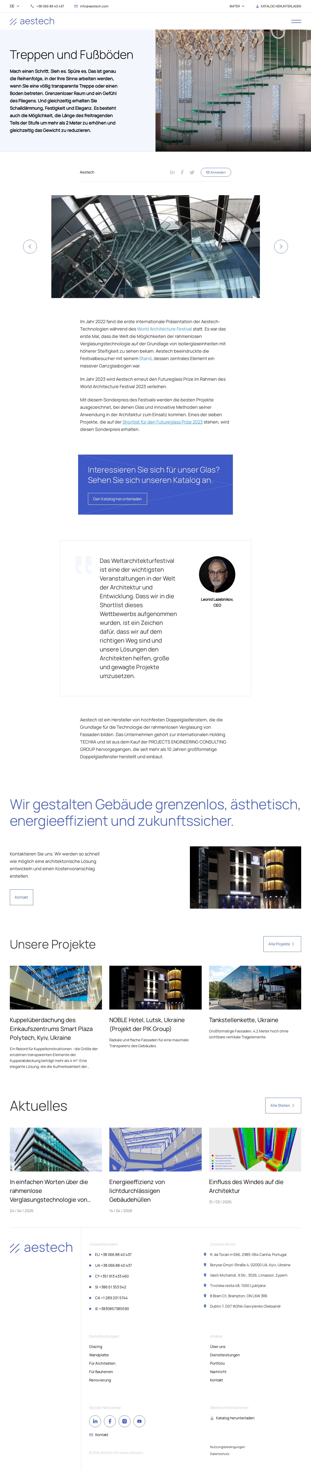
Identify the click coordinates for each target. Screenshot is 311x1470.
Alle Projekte (282, 944)
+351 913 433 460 (112, 1276)
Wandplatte (99, 1355)
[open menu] (296, 21)
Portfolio (217, 1363)
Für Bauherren (101, 1371)
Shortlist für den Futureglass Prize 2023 (163, 422)
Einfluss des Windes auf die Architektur (246, 1186)
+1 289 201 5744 (111, 1297)
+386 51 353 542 (110, 1287)
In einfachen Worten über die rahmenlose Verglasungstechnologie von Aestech (49, 1191)
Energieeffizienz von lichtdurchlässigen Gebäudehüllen (137, 1190)
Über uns (218, 1346)
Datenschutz (219, 1454)
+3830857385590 (112, 1308)
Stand (145, 358)
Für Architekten (102, 1363)
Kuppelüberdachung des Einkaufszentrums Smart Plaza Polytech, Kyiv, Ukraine (51, 1029)
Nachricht (218, 1371)
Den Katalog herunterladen (117, 499)
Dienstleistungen (225, 1355)
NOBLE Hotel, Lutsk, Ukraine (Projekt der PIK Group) (147, 1024)
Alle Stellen (283, 1105)
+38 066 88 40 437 (113, 1254)
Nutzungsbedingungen (227, 1447)
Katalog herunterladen (235, 1418)
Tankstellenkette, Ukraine (243, 1020)
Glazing (95, 1346)
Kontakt (21, 897)
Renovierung (100, 1380)
